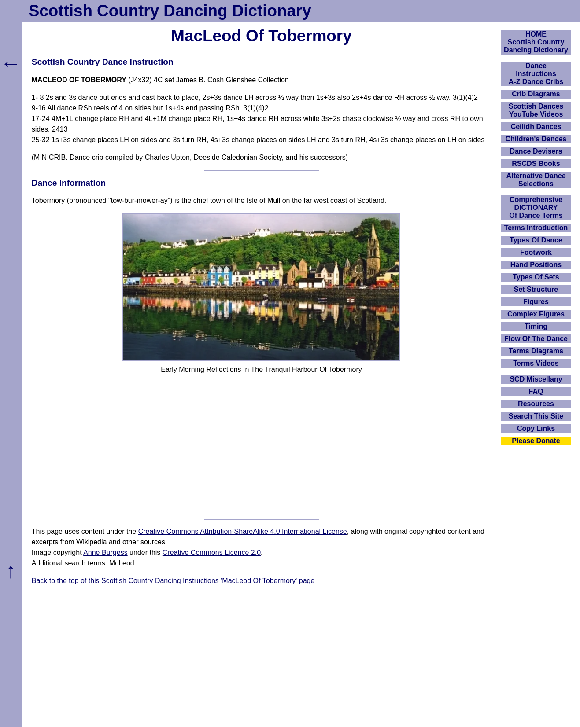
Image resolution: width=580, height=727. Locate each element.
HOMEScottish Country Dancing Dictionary (536, 42)
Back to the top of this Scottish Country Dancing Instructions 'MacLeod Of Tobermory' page (173, 580)
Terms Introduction (536, 227)
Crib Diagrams (536, 94)
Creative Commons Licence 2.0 (212, 552)
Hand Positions (536, 264)
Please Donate (536, 440)
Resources (536, 404)
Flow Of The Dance (536, 338)
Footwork (536, 252)
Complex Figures (536, 314)
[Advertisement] (261, 450)
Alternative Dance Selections (535, 179)
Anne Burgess (105, 552)
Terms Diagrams (536, 351)
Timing (536, 326)
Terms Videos (535, 363)
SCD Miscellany (536, 379)
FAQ (536, 391)
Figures (536, 301)
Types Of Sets (536, 277)
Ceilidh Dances (536, 126)
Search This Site (536, 416)
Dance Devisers (536, 151)
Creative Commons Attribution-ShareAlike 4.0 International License (242, 531)
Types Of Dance (536, 240)
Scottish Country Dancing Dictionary (170, 11)
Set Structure (536, 289)
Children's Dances (536, 139)
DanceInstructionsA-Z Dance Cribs (536, 73)
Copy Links (536, 428)
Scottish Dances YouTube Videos (536, 110)
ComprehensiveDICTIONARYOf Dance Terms (536, 207)
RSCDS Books (536, 163)
